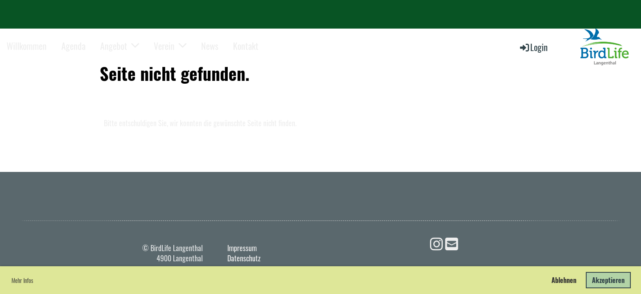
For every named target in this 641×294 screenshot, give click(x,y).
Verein (170, 45)
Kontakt (245, 45)
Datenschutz (243, 258)
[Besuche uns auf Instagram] (436, 243)
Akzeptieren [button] (608, 280)
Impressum (242, 248)
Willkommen (27, 45)
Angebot (119, 45)
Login (533, 46)
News (209, 45)
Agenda (73, 45)
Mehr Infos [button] (22, 280)
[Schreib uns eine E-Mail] (451, 243)
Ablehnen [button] (563, 280)
